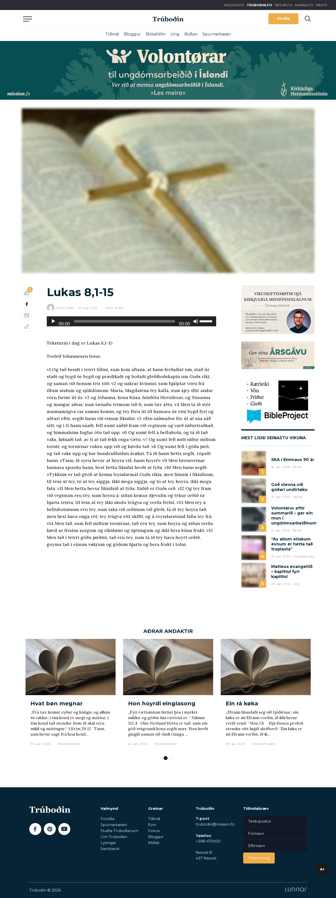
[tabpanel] (71, 695)
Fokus (154, 830)
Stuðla (283, 18)
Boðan (190, 34)
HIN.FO (321, 5)
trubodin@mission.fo (215, 824)
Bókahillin (156, 34)
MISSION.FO (234, 5)
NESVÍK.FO (283, 5)
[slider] (124, 321)
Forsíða (107, 818)
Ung (175, 34)
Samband (110, 848)
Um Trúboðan (114, 836)
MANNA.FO (304, 5)
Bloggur (132, 34)
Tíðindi (112, 34)
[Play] (53, 321)
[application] (131, 321)
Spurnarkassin (216, 34)
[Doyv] (195, 321)
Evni (152, 824)
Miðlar (154, 842)
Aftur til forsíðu (69, 18)
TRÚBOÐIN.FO (259, 5)
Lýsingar (108, 842)
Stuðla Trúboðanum (119, 830)
